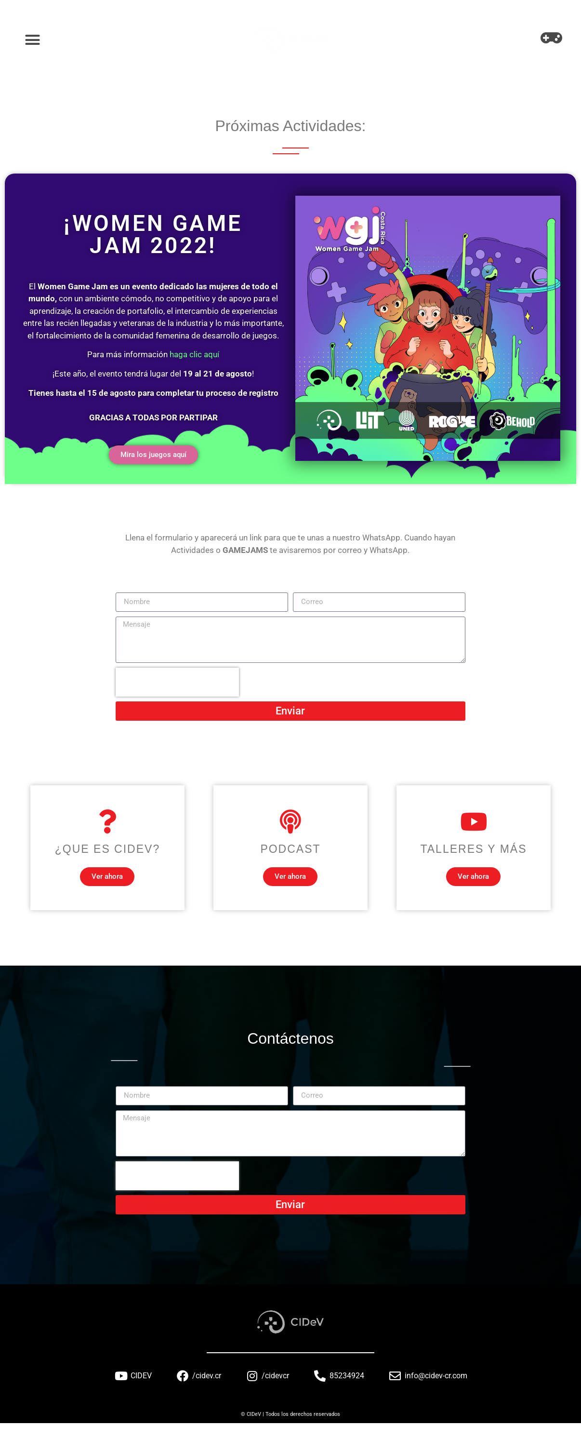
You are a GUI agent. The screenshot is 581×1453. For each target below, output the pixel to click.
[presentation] (177, 682)
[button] (33, 40)
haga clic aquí (194, 354)
